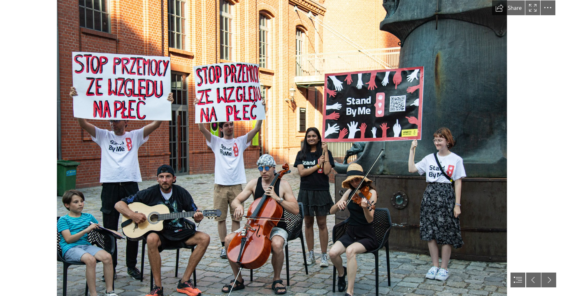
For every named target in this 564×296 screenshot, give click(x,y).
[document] (282, 148)
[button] (508, 7)
